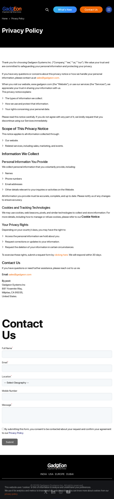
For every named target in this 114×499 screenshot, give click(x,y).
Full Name (7, 348)
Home (5, 18)
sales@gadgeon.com (48, 77)
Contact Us (91, 9)
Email (5, 362)
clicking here (61, 254)
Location (7, 376)
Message (7, 404)
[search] (47, 9)
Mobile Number (9, 390)
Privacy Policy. (16, 432)
